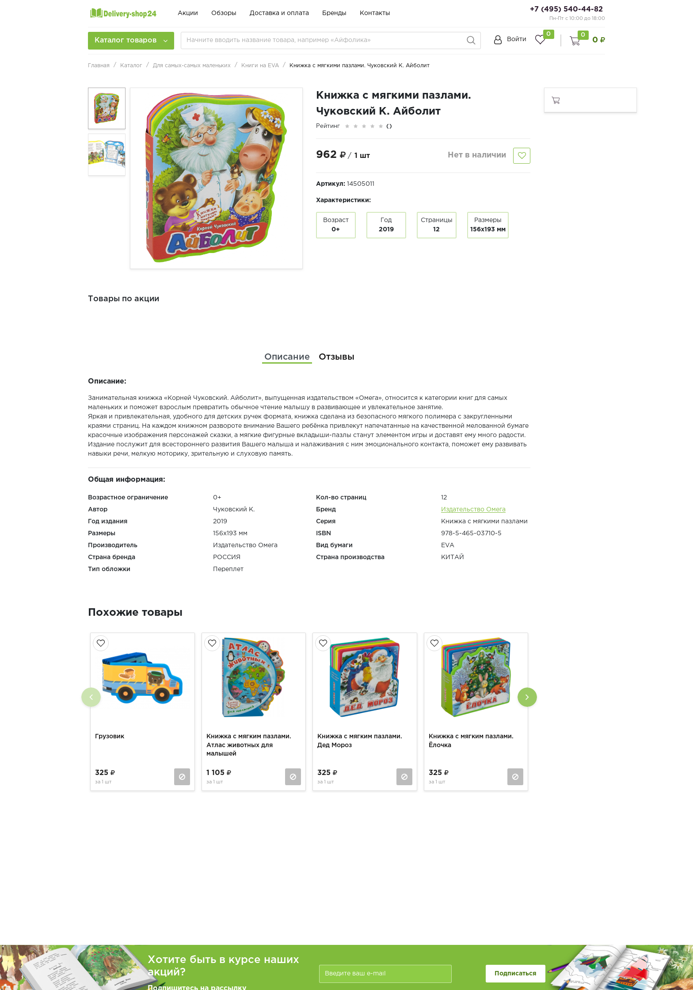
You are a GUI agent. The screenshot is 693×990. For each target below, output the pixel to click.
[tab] (287, 357)
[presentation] (91, 697)
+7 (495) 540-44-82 (566, 9)
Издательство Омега (473, 509)
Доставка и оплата (279, 13)
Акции (188, 13)
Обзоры (223, 13)
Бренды (334, 13)
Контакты (375, 13)
